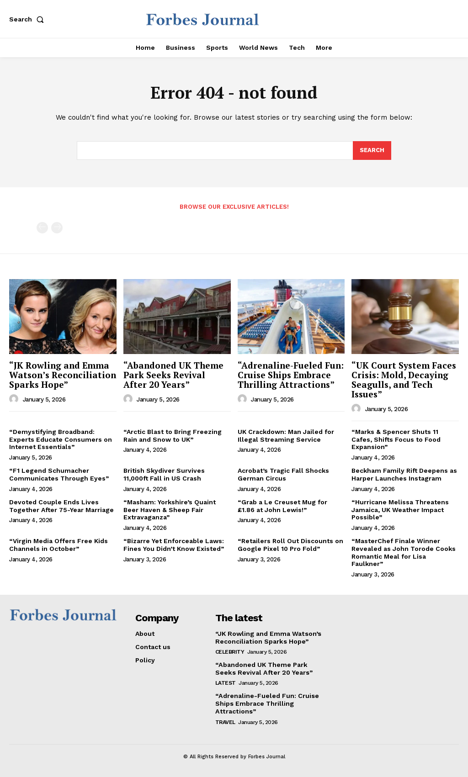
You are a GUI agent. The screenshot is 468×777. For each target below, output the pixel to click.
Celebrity (230, 652)
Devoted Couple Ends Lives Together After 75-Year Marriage (61, 505)
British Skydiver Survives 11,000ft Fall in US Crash (164, 474)
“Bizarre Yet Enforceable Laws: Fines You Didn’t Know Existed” (173, 544)
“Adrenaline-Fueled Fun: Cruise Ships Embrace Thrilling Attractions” (291, 374)
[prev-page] (42, 227)
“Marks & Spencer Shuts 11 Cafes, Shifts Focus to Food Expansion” (396, 439)
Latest (225, 682)
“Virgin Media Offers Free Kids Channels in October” (58, 544)
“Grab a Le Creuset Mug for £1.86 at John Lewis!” (282, 505)
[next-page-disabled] (57, 227)
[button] (28, 19)
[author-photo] (15, 399)
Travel (225, 721)
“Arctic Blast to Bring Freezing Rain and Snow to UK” (172, 435)
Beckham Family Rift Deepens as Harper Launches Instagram (404, 474)
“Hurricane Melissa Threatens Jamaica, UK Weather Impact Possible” (400, 509)
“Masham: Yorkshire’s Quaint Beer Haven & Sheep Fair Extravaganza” (169, 509)
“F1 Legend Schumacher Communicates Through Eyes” (59, 474)
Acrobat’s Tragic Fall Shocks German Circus (283, 474)
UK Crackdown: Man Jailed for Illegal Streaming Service (286, 435)
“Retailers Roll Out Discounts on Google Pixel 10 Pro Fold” (290, 544)
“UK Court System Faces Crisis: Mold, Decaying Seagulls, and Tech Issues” (403, 379)
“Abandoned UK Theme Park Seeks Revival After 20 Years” (173, 374)
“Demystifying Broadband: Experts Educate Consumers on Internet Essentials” (60, 439)
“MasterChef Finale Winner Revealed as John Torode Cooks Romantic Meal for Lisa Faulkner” (403, 552)
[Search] (372, 150)
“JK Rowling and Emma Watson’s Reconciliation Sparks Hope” (62, 374)
